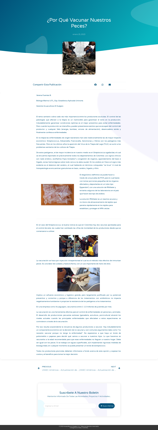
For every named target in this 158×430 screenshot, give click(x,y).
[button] (95, 84)
